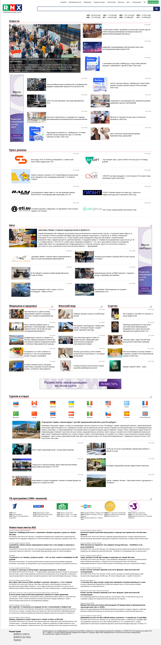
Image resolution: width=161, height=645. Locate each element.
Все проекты (153, 2)
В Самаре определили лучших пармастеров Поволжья (127, 466)
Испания (126, 414)
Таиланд (53, 414)
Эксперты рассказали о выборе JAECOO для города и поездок (115, 258)
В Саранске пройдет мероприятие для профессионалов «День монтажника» (39, 60)
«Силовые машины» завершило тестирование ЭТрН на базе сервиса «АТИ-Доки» (54, 210)
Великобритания (145, 414)
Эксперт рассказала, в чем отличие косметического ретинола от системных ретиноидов (89, 354)
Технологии (111, 2)
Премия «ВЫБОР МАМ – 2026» (134, 367)
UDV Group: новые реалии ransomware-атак (119, 210)
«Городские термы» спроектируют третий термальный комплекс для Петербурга (78, 422)
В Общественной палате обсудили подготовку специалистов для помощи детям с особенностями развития (39, 367)
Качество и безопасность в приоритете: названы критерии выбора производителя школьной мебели (67, 118)
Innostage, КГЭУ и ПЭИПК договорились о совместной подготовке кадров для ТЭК (52, 160)
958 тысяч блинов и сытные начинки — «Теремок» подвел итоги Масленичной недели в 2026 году (138, 354)
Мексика (89, 414)
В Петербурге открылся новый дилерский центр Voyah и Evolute (50, 274)
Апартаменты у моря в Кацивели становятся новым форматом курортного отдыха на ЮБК (56, 481)
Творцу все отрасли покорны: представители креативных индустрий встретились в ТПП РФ (54, 466)
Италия (89, 404)
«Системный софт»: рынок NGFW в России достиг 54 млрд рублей (125, 160)
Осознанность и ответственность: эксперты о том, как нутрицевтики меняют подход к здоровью (37, 354)
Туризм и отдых (99, 2)
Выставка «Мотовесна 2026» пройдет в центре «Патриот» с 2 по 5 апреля (40, 582)
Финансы (121, 2)
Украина (71, 404)
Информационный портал (12, 11)
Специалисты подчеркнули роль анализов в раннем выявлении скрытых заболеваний (130, 102)
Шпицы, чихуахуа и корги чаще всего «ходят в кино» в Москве (36, 619)
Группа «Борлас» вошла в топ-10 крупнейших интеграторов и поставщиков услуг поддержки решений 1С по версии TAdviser (54, 177)
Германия (53, 404)
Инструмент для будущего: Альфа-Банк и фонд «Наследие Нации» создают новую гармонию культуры (88, 328)
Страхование (136, 2)
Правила (17, 640)
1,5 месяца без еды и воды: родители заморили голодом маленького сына (112, 582)
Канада (34, 404)
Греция (126, 404)
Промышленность (75, 2)
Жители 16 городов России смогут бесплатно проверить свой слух (128, 118)
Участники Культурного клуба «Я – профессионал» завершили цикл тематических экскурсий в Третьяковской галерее (86, 340)
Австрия (71, 414)
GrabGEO (63, 2)
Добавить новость (22, 634)
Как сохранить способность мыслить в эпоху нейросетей (138, 315)
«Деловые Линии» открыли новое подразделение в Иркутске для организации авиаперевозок (51, 258)
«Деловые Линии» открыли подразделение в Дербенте (64, 230)
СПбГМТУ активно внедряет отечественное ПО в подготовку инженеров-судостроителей (126, 177)
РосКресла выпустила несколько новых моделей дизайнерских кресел (88, 367)
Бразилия (16, 414)
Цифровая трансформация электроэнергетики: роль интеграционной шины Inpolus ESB (122, 48)
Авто (128, 2)
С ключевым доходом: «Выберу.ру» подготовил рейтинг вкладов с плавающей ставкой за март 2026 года (124, 64)
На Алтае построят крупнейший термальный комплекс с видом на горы (128, 450)
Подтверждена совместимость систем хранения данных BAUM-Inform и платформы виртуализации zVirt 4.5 (53, 193)
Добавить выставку (22, 637)
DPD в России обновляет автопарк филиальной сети (65, 102)
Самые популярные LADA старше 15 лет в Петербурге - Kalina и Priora (47, 290)
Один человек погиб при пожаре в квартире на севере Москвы (107, 557)
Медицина (87, 2)
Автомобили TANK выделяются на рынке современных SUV (110, 290)
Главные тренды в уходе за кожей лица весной (88, 315)
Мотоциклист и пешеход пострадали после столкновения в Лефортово (40, 607)
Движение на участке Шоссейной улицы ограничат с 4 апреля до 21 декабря (113, 617)
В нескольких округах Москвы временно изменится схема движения (38, 594)
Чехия (108, 414)
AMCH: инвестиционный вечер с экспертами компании (53, 450)
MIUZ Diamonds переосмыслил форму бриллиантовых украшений (125, 135)
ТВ (144, 2)
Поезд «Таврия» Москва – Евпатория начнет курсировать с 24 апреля (129, 481)
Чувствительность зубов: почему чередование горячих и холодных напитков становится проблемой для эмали (38, 315)
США (108, 404)
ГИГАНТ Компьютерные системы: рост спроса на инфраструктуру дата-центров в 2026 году (121, 193)
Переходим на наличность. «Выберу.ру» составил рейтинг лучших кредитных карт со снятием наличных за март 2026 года (66, 134)
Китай (34, 414)
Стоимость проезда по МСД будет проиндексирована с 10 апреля (37, 570)
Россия (16, 404)
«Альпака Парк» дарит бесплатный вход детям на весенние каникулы (136, 341)
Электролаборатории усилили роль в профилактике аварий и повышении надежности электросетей (67, 85)
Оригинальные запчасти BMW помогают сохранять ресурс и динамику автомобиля (114, 274)
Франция (145, 404)
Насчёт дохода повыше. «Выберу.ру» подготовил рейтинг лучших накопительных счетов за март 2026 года (129, 85)
